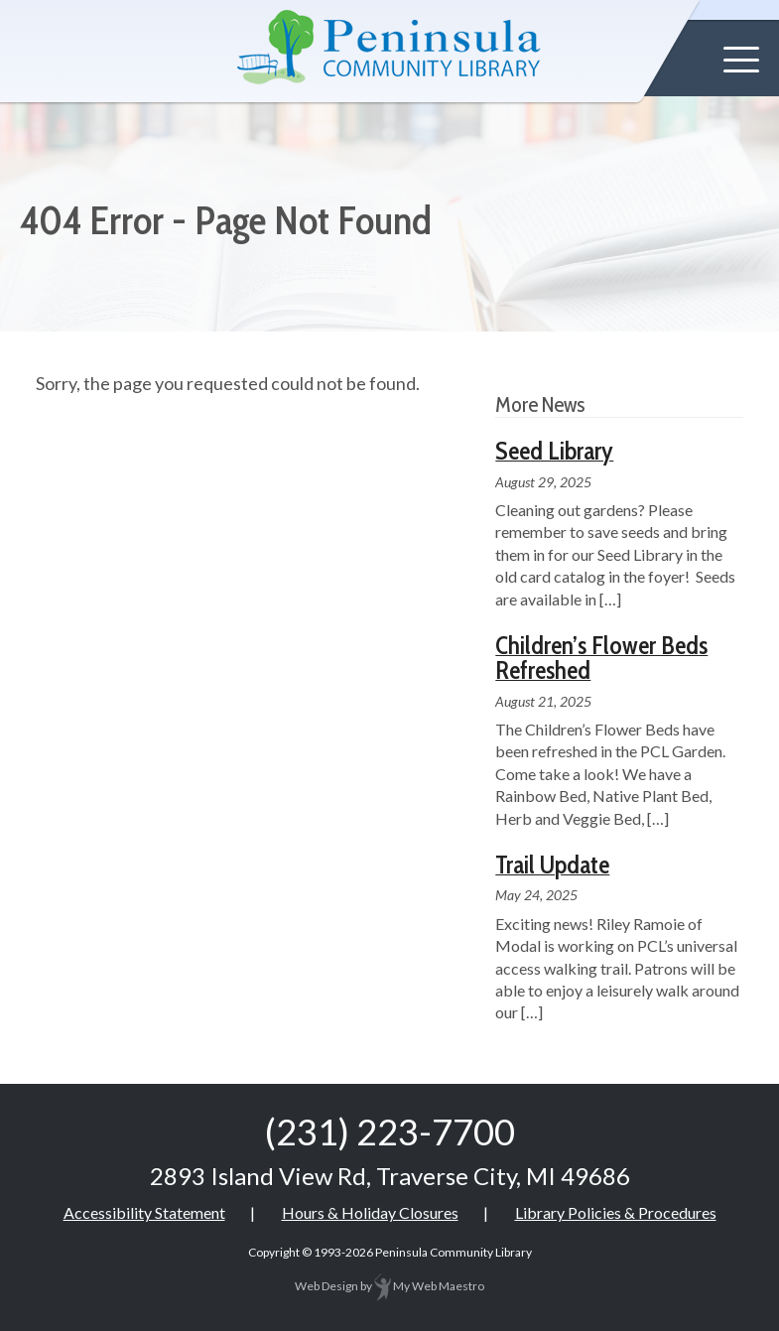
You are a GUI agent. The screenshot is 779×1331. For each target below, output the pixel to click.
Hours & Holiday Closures (370, 1212)
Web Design (326, 1285)
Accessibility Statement (144, 1212)
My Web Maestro (429, 1285)
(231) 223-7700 (390, 1131)
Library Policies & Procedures (615, 1212)
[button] (741, 59)
